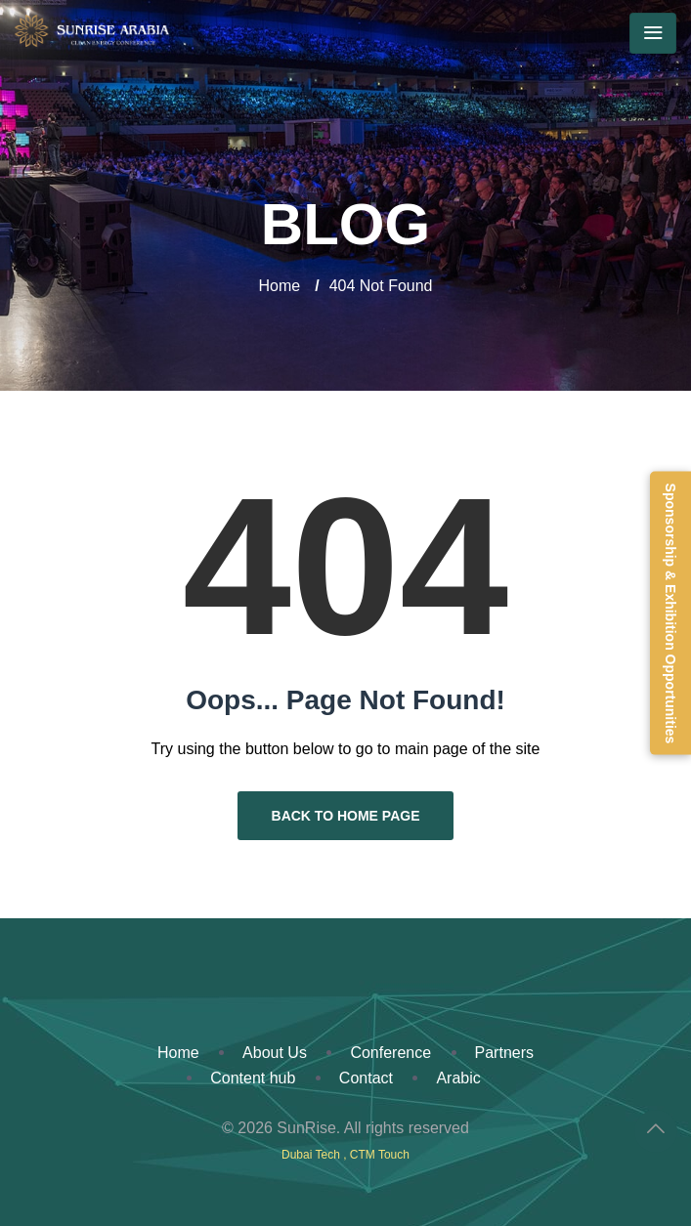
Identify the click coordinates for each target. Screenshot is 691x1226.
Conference (390, 1052)
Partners (504, 1052)
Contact (366, 1078)
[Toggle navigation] (652, 33)
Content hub (252, 1078)
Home (280, 285)
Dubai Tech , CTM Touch (345, 1155)
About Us (274, 1052)
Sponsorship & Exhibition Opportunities (670, 613)
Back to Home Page (346, 816)
